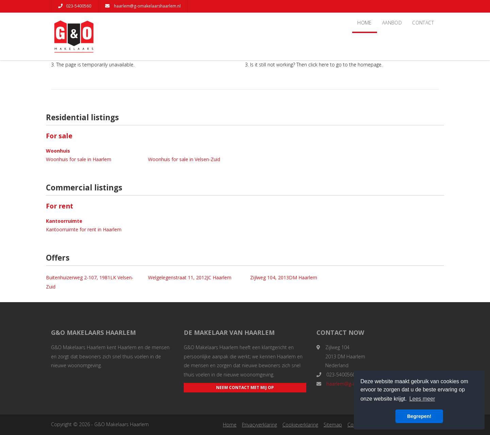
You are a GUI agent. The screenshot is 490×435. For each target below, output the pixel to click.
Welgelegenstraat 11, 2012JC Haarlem (189, 277)
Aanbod (392, 22)
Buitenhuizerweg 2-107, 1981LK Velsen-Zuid (89, 282)
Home (364, 22)
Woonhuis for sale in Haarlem (78, 159)
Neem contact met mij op (245, 387)
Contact (423, 22)
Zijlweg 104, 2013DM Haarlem (283, 277)
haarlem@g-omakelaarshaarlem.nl (143, 6)
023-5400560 (74, 6)
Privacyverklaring (259, 424)
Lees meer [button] (422, 399)
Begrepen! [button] (419, 416)
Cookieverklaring (300, 424)
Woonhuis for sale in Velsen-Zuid (184, 159)
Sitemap (333, 424)
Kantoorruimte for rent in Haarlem (83, 229)
